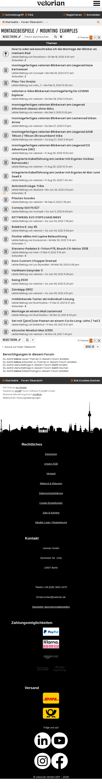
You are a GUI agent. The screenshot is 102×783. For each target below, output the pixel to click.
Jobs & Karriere (50, 512)
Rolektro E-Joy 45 (24, 227)
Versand (51, 473)
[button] (99, 38)
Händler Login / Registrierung (51, 522)
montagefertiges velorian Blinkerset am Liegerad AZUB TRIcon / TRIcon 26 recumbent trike (52, 134)
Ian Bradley (21, 387)
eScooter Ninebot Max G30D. (33, 330)
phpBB (18, 391)
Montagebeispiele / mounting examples (39, 31)
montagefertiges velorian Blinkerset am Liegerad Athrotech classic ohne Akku (48, 107)
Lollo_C (37, 85)
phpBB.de (37, 394)
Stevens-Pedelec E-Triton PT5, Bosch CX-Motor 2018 (50, 249)
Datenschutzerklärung (51, 493)
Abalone (38, 189)
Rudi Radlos (40, 302)
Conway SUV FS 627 (25, 208)
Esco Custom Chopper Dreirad (34, 261)
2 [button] (94, 37)
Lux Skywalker (41, 264)
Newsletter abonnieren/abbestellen (51, 606)
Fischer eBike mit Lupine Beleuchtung (39, 236)
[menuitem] (29, 15)
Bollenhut (38, 324)
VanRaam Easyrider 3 (27, 270)
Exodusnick (40, 240)
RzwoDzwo (39, 56)
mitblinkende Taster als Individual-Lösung (43, 299)
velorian (38, 98)
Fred (35, 252)
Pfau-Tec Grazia (23, 81)
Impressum (51, 454)
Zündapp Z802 (22, 289)
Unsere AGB (51, 463)
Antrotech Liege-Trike (28, 186)
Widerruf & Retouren (51, 483)
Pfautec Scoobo (23, 198)
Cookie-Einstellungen (51, 503)
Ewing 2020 (20, 280)
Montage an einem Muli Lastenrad (37, 311)
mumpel (38, 73)
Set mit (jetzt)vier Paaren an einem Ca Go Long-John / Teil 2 (56, 321)
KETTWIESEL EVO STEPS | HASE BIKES (36, 217)
